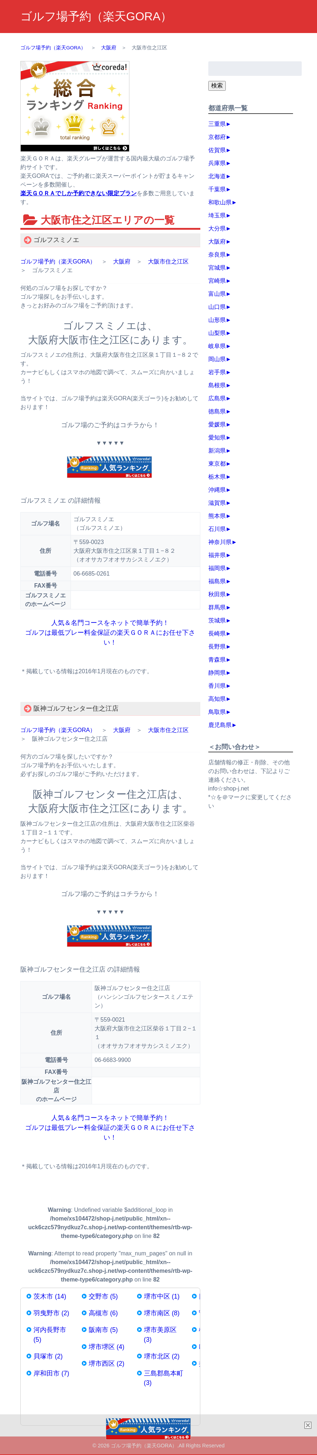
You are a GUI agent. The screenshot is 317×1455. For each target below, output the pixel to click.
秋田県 (217, 594)
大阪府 (122, 261)
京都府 (217, 137)
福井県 (217, 555)
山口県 (217, 307)
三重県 (217, 124)
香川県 (217, 686)
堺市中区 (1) (162, 1296)
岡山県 (217, 359)
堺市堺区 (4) (106, 1346)
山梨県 (217, 333)
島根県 (217, 385)
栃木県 (217, 477)
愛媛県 (217, 424)
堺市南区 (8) (162, 1313)
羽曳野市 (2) (51, 1313)
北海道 (217, 176)
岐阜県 (217, 346)
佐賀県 (217, 150)
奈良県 (217, 255)
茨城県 (217, 620)
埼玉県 (217, 215)
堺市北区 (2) (162, 1356)
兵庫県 (217, 163)
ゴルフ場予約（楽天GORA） (96, 16)
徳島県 (217, 411)
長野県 (217, 646)
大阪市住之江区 (168, 261)
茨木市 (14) (49, 1296)
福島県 (217, 581)
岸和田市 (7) (51, 1373)
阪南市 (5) (103, 1329)
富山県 (217, 294)
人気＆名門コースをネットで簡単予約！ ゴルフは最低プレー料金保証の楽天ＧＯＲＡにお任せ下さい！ (110, 632)
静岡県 (217, 673)
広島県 (217, 398)
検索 (217, 85)
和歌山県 (220, 202)
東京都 (217, 464)
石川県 (217, 529)
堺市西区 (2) (106, 1363)
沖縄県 (217, 490)
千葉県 (217, 189)
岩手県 (217, 372)
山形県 (217, 320)
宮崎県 (217, 281)
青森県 (217, 660)
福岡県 (217, 568)
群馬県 (217, 607)
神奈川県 (220, 542)
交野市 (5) (103, 1296)
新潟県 (217, 450)
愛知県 (217, 437)
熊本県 (217, 516)
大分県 (217, 228)
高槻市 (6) (103, 1313)
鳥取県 (217, 712)
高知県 (217, 699)
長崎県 (217, 633)
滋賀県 (217, 503)
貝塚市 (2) (48, 1356)
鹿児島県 (220, 725)
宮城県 (217, 268)
